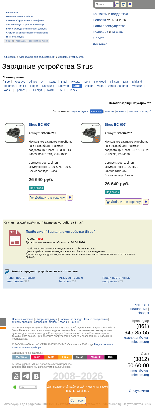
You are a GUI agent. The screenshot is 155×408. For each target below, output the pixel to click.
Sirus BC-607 (39, 125)
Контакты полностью (139, 307)
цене (85, 111)
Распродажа (21, 41)
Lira (125, 81)
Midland (137, 81)
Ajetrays (20, 81)
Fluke (65, 357)
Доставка (100, 44)
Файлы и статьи (58, 322)
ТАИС (50, 90)
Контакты (100, 14)
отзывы (118, 32)
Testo (51, 357)
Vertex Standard (118, 85)
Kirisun (114, 81)
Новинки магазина (22, 319)
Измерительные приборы (19, 16)
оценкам (121, 111)
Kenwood (100, 81)
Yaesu (7, 90)
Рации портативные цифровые (116, 279)
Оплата (98, 38)
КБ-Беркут (35, 90)
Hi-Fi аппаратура (15, 36)
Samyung (48, 85)
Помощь (74, 322)
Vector (89, 85)
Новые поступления (96, 319)
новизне (109, 111)
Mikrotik (95, 357)
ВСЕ (110, 357)
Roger (34, 85)
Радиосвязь (12, 12)
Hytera (75, 81)
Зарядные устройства (71, 57)
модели (75, 111)
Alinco (33, 81)
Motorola (9, 85)
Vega (100, 85)
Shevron (63, 85)
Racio (22, 85)
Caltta (52, 81)
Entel (64, 81)
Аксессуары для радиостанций (37, 57)
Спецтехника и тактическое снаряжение (27, 32)
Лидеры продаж (21, 322)
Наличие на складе (71, 319)
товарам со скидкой (139, 111)
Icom (87, 81)
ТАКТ (61, 90)
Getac (79, 357)
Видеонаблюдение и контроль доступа (26, 28)
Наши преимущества (109, 26)
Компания (100, 32)
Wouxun (137, 85)
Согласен (77, 400)
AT (43, 81)
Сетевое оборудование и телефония (25, 20)
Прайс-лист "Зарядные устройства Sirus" (60, 232)
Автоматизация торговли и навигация (25, 24)
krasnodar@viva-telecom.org (136, 340)
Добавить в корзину (47, 197)
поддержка (119, 14)
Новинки (9, 41)
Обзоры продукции (46, 319)
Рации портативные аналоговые (20, 279)
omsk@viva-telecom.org (139, 373)
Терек (73, 90)
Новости (99, 20)
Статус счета (139, 391)
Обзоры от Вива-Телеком (38, 41)
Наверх (143, 313)
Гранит (20, 90)
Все (7, 81)
